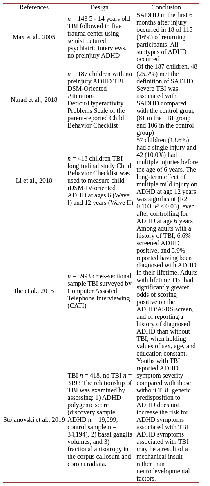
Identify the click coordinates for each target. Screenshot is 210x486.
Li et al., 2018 (34, 180)
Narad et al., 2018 (34, 99)
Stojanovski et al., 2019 (34, 419)
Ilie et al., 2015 (34, 290)
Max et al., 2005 (34, 37)
